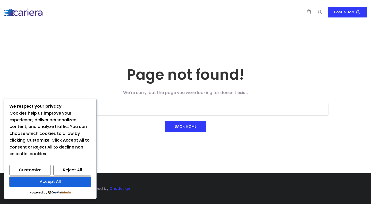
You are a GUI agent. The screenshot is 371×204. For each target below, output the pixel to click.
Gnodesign (119, 188)
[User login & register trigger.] (320, 12)
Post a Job (347, 12)
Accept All (50, 181)
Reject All (72, 170)
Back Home (185, 126)
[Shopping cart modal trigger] (309, 12)
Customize (30, 170)
